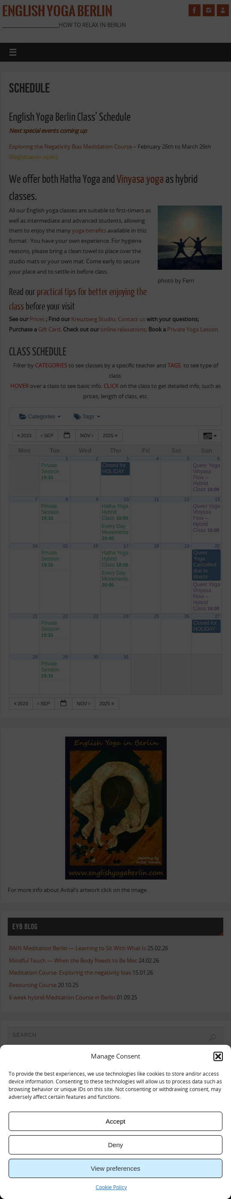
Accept (116, 1121)
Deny (115, 1144)
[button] (218, 1056)
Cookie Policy (111, 1187)
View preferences (116, 1168)
